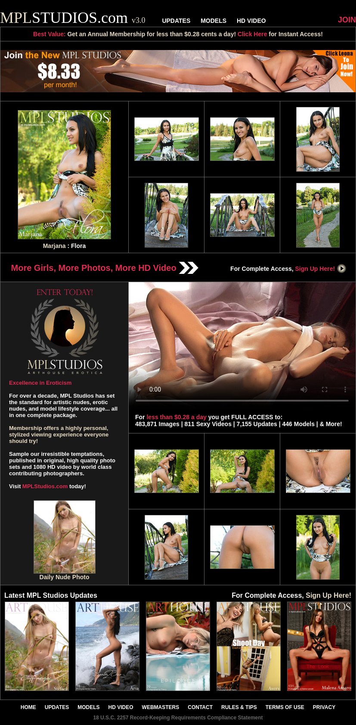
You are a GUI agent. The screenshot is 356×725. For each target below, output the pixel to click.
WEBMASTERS (161, 707)
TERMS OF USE (285, 707)
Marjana (54, 245)
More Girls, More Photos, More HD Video (105, 268)
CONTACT (200, 707)
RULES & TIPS (239, 707)
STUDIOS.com (72, 17)
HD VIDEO (251, 20)
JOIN (347, 20)
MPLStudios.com (45, 486)
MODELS (213, 20)
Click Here (252, 34)
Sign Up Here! (321, 268)
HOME (28, 707)
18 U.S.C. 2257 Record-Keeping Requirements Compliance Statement (178, 718)
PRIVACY (324, 707)
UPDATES (176, 20)
